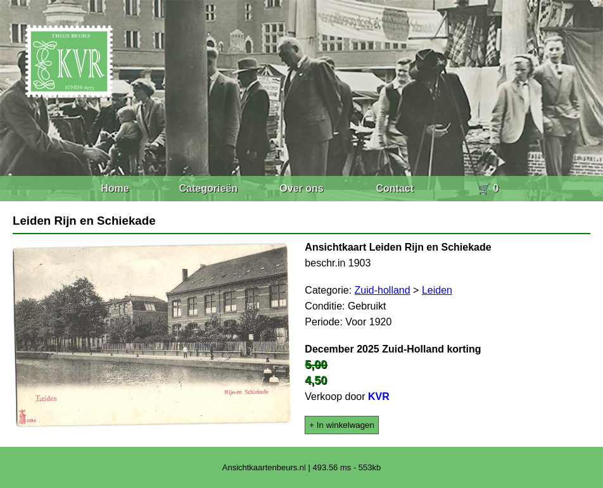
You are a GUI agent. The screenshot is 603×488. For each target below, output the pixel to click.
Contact (395, 188)
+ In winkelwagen (341, 425)
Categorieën (208, 188)
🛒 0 (488, 188)
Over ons (301, 188)
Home (115, 188)
